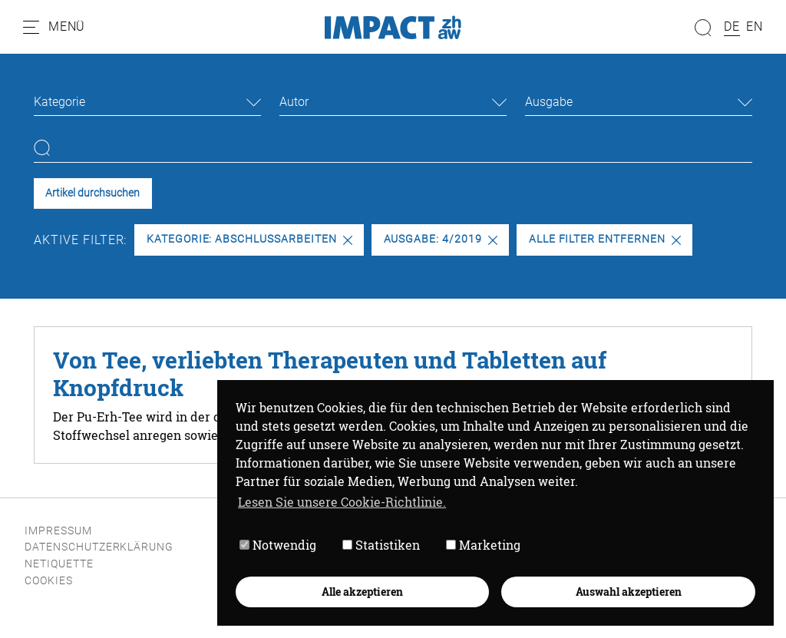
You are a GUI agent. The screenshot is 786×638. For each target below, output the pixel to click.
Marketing (483, 545)
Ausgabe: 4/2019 (440, 239)
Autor (294, 101)
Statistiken (381, 545)
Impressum (58, 530)
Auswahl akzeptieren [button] (629, 591)
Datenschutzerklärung (99, 547)
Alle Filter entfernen (605, 239)
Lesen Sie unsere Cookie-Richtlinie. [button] (342, 502)
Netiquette (59, 563)
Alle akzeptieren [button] (362, 591)
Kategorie (59, 101)
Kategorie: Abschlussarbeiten (249, 239)
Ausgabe (549, 101)
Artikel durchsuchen (92, 193)
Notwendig (277, 545)
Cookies (49, 580)
